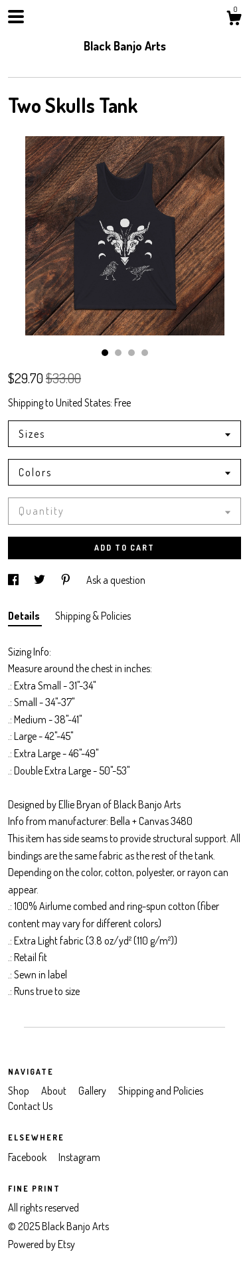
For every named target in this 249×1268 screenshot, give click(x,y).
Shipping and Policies (160, 1090)
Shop (19, 1090)
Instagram (79, 1157)
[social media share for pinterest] (66, 580)
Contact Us (30, 1106)
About (54, 1090)
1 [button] (105, 352)
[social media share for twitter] (40, 580)
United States (83, 402)
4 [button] (144, 352)
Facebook (28, 1157)
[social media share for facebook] (14, 580)
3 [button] (131, 352)
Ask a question (115, 580)
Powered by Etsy (41, 1244)
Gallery (93, 1090)
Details (25, 615)
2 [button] (118, 352)
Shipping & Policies (93, 615)
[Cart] (233, 20)
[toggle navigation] (16, 16)
